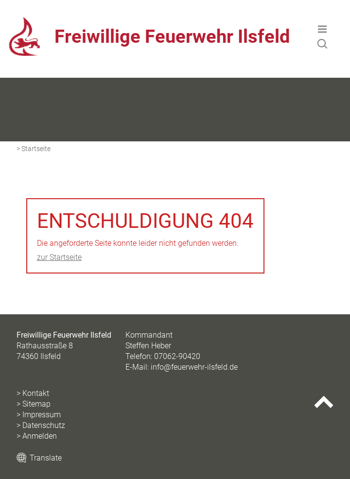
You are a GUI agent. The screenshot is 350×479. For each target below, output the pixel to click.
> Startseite (34, 149)
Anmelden (39, 436)
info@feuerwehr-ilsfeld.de (194, 367)
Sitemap (36, 404)
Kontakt (35, 393)
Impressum (41, 414)
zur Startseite (59, 257)
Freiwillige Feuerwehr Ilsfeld (172, 36)
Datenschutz (43, 425)
